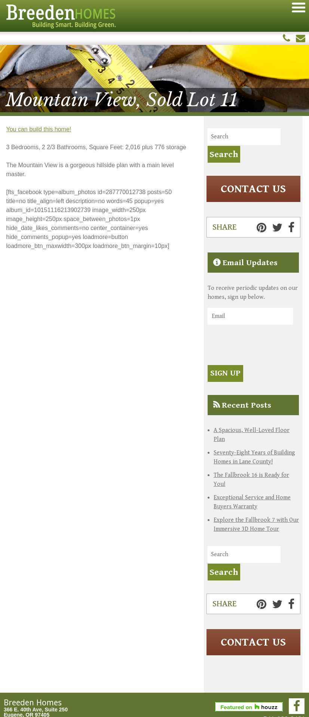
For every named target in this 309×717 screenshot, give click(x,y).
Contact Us (253, 189)
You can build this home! (38, 129)
